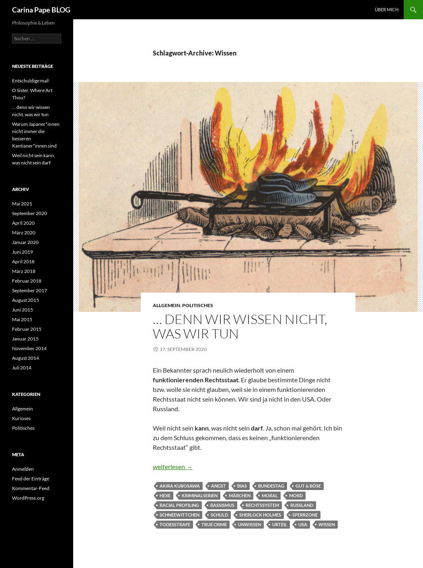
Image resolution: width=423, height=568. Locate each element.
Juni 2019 (22, 252)
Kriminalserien (200, 495)
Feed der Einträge (30, 479)
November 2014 (29, 348)
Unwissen (249, 524)
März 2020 (23, 233)
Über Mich (386, 9)
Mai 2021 (22, 204)
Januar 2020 (25, 242)
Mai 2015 (22, 319)
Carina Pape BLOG (41, 9)
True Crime (214, 524)
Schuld (219, 514)
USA (302, 524)
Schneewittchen (179, 514)
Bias (242, 485)
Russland (301, 505)
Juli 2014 (21, 368)
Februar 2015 (26, 329)
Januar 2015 (25, 339)
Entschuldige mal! (30, 81)
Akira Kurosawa (180, 485)
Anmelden (23, 469)
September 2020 (29, 213)
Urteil (279, 524)
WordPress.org (28, 498)
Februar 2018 (26, 281)
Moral (270, 495)
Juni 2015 (22, 310)
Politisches (197, 305)
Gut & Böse (308, 485)
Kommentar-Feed (30, 488)
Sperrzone (305, 514)
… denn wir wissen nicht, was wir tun (240, 326)
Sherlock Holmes (260, 514)
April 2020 (23, 223)
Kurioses (21, 418)
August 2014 (25, 358)
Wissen (326, 524)
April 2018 (23, 261)
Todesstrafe (175, 524)
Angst (218, 485)
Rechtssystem (262, 505)
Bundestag (271, 485)
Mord (296, 495)
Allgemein (166, 305)
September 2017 (29, 290)
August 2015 (25, 300)
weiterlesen (173, 466)
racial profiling (179, 505)
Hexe (165, 495)
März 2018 (23, 271)
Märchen (240, 495)
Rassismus (222, 505)
